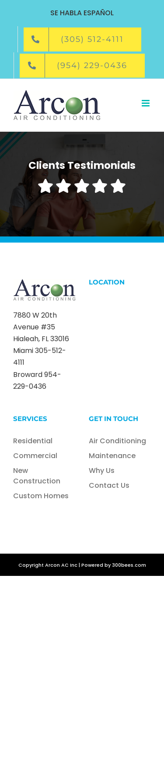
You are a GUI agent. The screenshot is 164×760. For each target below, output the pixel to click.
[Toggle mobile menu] (146, 103)
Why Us (102, 471)
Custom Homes (41, 496)
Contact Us (109, 485)
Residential (32, 441)
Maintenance (112, 456)
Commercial (35, 456)
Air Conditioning (117, 441)
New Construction (36, 476)
